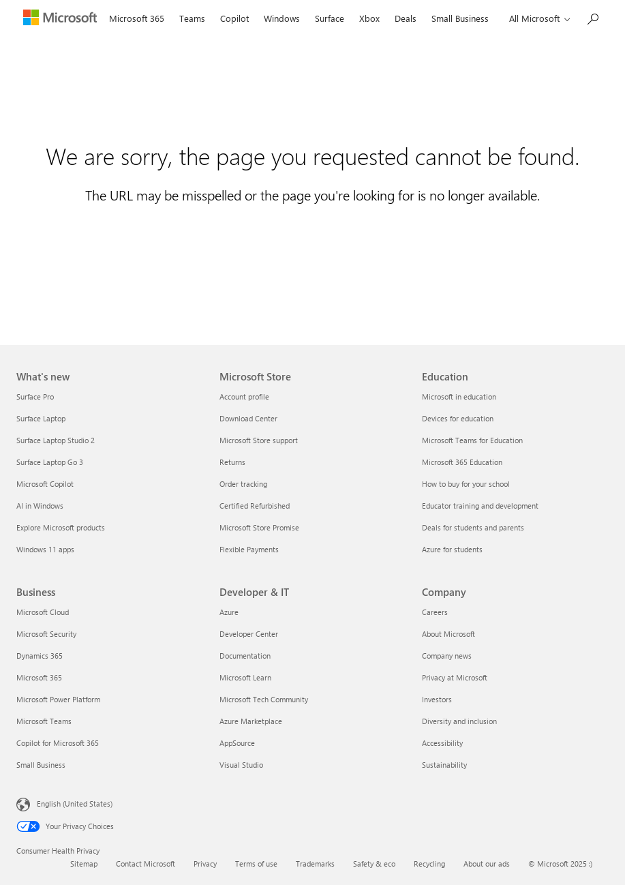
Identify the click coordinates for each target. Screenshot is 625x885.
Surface (329, 18)
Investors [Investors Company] (437, 699)
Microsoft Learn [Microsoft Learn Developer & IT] (245, 677)
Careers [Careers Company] (435, 612)
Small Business (460, 18)
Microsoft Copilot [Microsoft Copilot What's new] (45, 484)
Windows (282, 18)
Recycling (429, 863)
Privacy (205, 863)
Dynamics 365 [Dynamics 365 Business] (39, 655)
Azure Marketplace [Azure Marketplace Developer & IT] (250, 721)
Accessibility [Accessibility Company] (442, 743)
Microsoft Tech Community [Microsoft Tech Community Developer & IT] (263, 699)
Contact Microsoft (145, 863)
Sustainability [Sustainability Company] (444, 765)
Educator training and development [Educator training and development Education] (480, 505)
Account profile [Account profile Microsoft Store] (244, 396)
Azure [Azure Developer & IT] (229, 612)
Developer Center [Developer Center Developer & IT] (248, 634)
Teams (192, 18)
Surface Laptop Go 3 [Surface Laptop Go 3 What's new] (49, 462)
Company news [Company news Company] (447, 655)
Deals (405, 18)
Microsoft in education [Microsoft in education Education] (459, 396)
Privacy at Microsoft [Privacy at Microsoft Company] (454, 677)
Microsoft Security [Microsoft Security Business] (46, 634)
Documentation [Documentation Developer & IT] (245, 655)
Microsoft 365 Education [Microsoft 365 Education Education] (462, 462)
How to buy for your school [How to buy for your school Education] (466, 484)
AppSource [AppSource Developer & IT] (237, 743)
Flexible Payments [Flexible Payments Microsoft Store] (249, 549)
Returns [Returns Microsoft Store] (232, 462)
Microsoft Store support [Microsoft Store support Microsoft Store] (258, 440)
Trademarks (315, 863)
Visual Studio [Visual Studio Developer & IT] (241, 765)
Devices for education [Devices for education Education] (457, 418)
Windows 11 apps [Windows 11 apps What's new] (45, 549)
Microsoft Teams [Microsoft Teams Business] (44, 721)
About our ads (486, 863)
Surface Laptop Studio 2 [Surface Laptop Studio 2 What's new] (55, 440)
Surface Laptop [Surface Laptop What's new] (40, 418)
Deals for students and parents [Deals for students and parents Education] (473, 527)
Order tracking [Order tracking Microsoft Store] (243, 484)
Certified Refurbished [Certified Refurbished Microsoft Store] (254, 505)
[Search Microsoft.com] (592, 17)
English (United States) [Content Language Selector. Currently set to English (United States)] (74, 803)
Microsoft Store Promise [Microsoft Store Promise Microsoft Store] (259, 527)
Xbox (369, 18)
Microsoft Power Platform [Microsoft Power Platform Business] (58, 699)
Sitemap (83, 863)
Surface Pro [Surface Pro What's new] (35, 396)
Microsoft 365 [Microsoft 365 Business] (39, 677)
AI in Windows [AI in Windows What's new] (39, 505)
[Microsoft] (59, 19)
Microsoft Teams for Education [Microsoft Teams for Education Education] (472, 440)
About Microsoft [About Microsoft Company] (448, 634)
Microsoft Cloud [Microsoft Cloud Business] (42, 612)
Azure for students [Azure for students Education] (452, 549)
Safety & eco (374, 863)
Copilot (234, 18)
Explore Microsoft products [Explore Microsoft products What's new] (60, 527)
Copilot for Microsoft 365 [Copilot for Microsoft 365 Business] (57, 743)
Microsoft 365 (136, 18)
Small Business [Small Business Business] (40, 765)
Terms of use (256, 863)
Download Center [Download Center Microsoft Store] (248, 418)
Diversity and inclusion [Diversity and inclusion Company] (459, 721)
